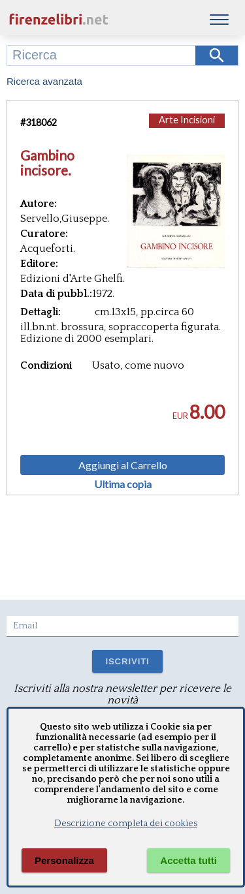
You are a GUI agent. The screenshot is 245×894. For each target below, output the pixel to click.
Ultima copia (123, 484)
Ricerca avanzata (44, 81)
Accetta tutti (188, 860)
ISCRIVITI (127, 661)
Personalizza (64, 860)
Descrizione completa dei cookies (125, 823)
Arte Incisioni (187, 119)
